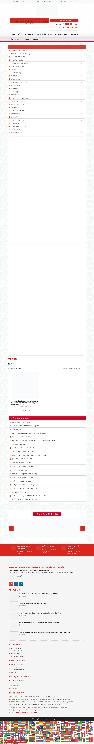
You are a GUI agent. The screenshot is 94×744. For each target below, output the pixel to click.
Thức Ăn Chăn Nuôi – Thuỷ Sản (22, 459)
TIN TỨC (74, 34)
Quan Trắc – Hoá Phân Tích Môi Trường (25, 481)
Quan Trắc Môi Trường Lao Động (23, 451)
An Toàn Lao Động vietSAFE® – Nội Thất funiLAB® (29, 488)
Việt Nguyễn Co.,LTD (21, 569)
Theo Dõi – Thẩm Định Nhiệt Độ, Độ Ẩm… (26, 418)
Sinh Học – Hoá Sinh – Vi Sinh (22, 455)
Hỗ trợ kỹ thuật (15, 678)
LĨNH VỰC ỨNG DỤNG (44, 34)
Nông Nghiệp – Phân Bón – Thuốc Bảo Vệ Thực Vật (29, 448)
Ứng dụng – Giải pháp (20, 39)
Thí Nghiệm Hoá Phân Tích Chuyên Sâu (25, 477)
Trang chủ (15, 34)
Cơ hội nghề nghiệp (17, 648)
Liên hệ (36, 39)
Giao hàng (14, 659)
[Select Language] (8, 725)
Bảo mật (13, 665)
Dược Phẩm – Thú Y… (19, 422)
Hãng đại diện (61, 34)
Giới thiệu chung (16, 641)
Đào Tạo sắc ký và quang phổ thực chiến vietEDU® (29, 426)
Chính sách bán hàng (17, 673)
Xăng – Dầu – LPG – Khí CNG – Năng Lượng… (27, 470)
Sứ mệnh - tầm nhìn (17, 643)
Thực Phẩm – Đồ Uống (19, 462)
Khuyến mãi (14, 681)
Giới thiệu (28, 34)
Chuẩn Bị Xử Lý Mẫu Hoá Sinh (22, 414)
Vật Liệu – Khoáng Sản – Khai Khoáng (24, 466)
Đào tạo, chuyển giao (17, 662)
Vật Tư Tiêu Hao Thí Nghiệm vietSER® (24, 492)
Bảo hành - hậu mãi (17, 657)
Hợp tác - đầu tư (16, 646)
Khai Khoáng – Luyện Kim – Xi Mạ (23, 444)
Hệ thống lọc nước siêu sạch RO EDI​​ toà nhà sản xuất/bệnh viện (33, 433)
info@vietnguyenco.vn (74, 2)
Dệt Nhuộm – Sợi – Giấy (20, 485)
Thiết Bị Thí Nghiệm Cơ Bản (21, 474)
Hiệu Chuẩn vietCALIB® (20, 437)
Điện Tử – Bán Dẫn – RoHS (21, 429)
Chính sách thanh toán (18, 675)
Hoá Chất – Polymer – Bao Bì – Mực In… (25, 440)
